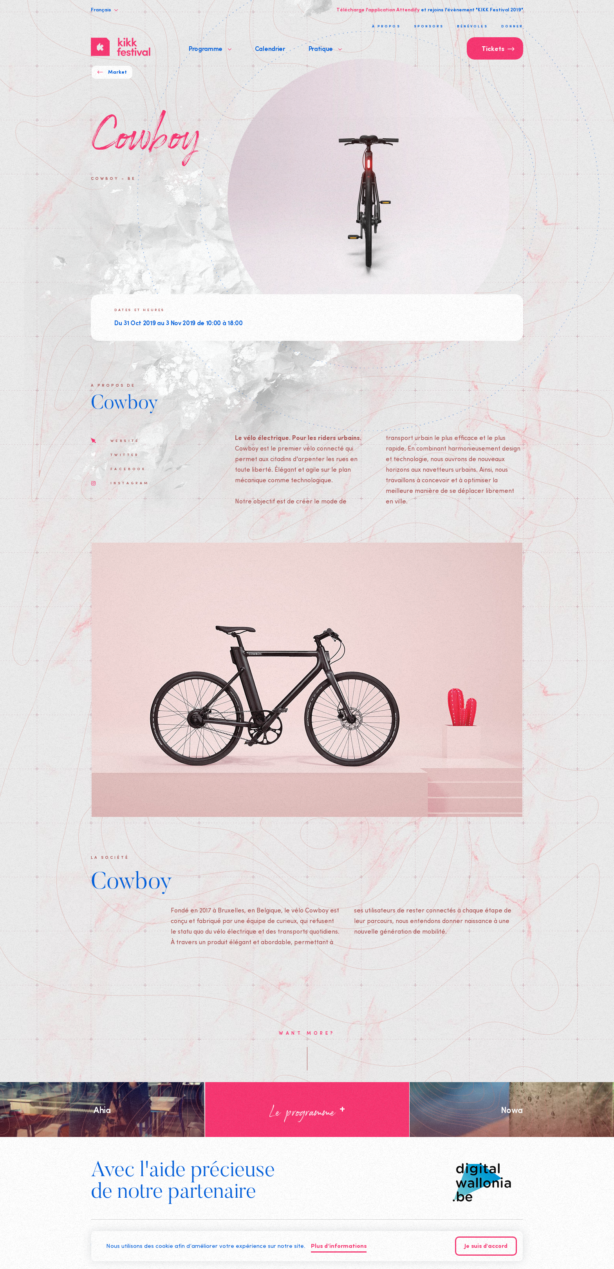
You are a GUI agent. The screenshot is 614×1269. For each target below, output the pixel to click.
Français (104, 9)
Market (112, 72)
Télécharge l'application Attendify (378, 9)
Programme (210, 48)
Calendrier (270, 48)
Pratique (325, 48)
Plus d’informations (339, 1246)
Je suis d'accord (485, 1246)
